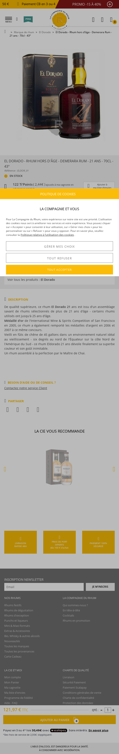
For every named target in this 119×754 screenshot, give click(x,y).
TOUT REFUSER (59, 258)
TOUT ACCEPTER (59, 270)
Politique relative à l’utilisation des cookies (47, 235)
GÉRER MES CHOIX (59, 246)
